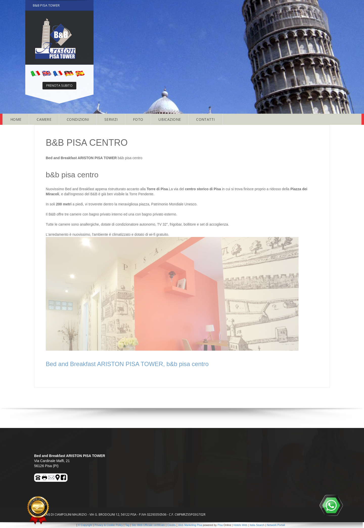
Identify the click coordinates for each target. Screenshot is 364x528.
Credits (171, 524)
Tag (127, 524)
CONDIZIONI (78, 119)
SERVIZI (111, 119)
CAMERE (44, 119)
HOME (15, 119)
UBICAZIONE (169, 119)
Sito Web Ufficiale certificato (148, 524)
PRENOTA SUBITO (59, 85)
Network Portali (276, 524)
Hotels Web (240, 524)
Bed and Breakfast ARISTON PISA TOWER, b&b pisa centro (127, 364)
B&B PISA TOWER (46, 5)
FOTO (138, 119)
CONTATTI (205, 119)
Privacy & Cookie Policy (109, 524)
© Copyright (85, 524)
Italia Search (256, 524)
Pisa (220, 524)
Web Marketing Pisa (190, 524)
